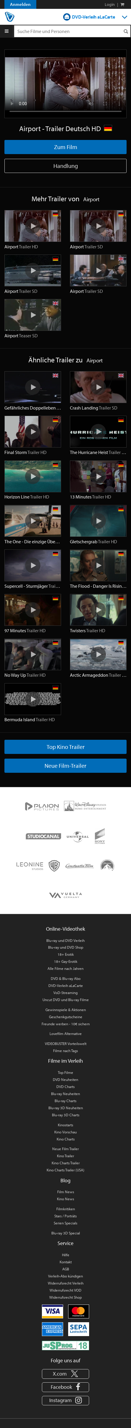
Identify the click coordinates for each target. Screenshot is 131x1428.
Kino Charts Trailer (66, 1162)
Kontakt (66, 1261)
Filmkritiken (65, 1208)
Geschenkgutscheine (65, 1016)
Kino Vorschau (65, 1132)
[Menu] (6, 31)
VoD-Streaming (65, 992)
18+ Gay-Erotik (65, 961)
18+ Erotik (66, 954)
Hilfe (65, 1254)
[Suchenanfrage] (72, 31)
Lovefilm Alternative (66, 1033)
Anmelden (20, 4)
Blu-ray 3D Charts (65, 1114)
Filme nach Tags (65, 1050)
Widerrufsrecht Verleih (65, 1283)
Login (110, 4)
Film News (65, 1191)
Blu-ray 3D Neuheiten (65, 1107)
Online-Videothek (65, 928)
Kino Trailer (65, 1155)
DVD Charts (65, 1086)
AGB (65, 1269)
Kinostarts (65, 1124)
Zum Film (65, 147)
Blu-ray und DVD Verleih (65, 940)
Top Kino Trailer (66, 746)
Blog (65, 1180)
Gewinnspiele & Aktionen (65, 1009)
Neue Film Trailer (65, 1148)
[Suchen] (126, 31)
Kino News (65, 1198)
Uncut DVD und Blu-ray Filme (65, 999)
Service (65, 1243)
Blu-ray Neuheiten (65, 1093)
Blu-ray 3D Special (65, 1233)
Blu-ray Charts (65, 1100)
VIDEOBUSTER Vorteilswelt (65, 1043)
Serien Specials (65, 1223)
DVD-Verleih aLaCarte (93, 17)
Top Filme (65, 1072)
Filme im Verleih (65, 1060)
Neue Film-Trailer (65, 765)
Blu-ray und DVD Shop (65, 947)
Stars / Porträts (65, 1216)
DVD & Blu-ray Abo (66, 978)
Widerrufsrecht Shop (65, 1297)
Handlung (65, 165)
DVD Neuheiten (65, 1079)
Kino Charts (66, 1139)
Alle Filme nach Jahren (65, 968)
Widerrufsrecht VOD (65, 1290)
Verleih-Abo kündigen (65, 1276)
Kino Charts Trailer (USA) (65, 1170)
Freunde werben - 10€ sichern (66, 1023)
